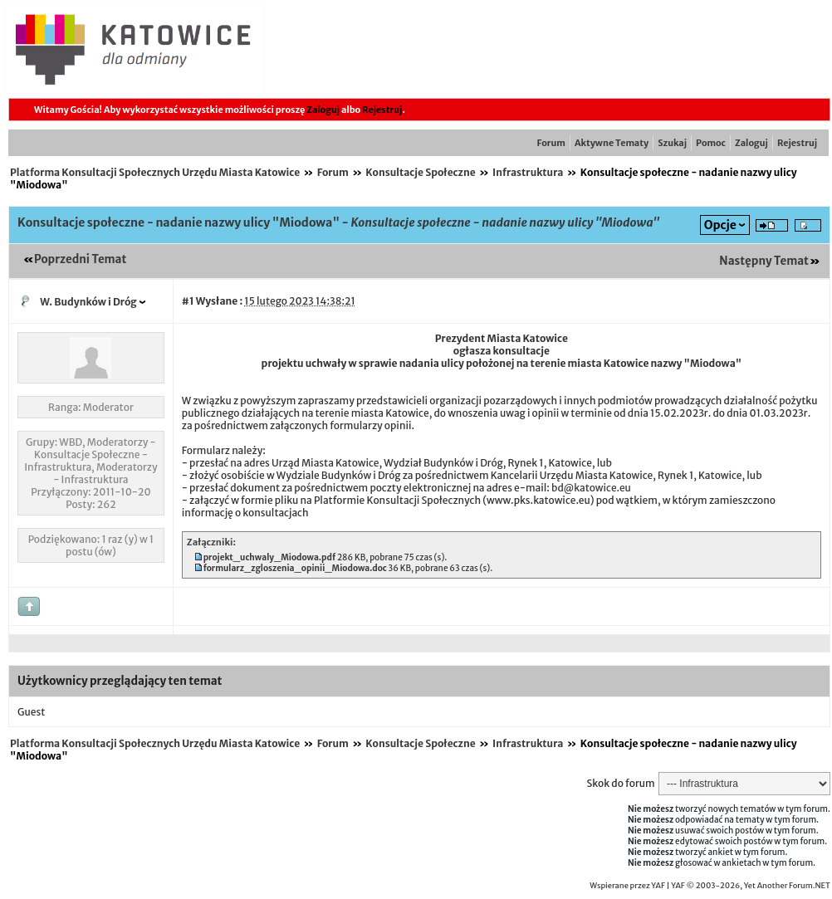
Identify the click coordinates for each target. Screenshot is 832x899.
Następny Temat (764, 261)
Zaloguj (323, 109)
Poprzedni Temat (80, 259)
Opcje (720, 224)
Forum (551, 143)
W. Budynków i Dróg (88, 302)
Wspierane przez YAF (627, 886)
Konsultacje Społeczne (420, 172)
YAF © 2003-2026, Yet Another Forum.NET (750, 886)
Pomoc (711, 143)
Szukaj (672, 143)
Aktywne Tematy (611, 143)
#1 (188, 301)
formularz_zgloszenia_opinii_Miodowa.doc (295, 568)
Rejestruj (382, 109)
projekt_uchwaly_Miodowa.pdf (269, 557)
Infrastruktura (527, 172)
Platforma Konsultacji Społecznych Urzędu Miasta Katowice (155, 172)
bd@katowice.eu (591, 487)
